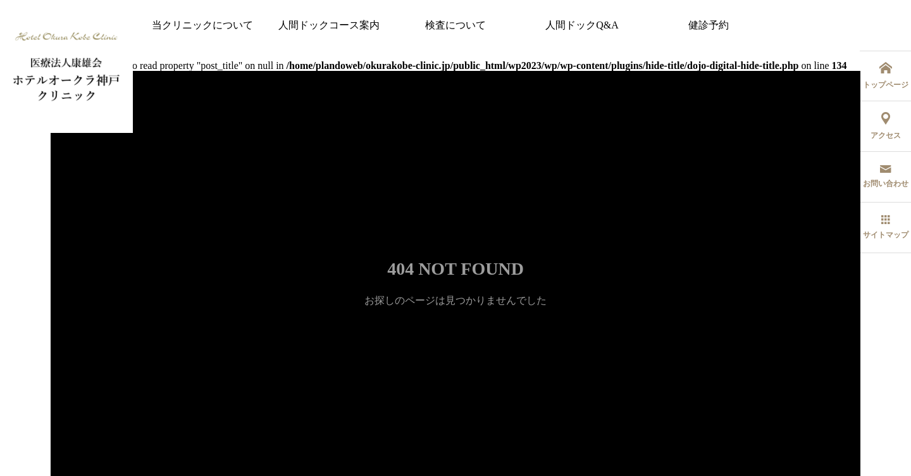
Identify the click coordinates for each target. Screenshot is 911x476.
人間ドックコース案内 (329, 25)
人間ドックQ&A (582, 25)
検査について (455, 25)
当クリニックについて (202, 25)
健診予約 (708, 25)
